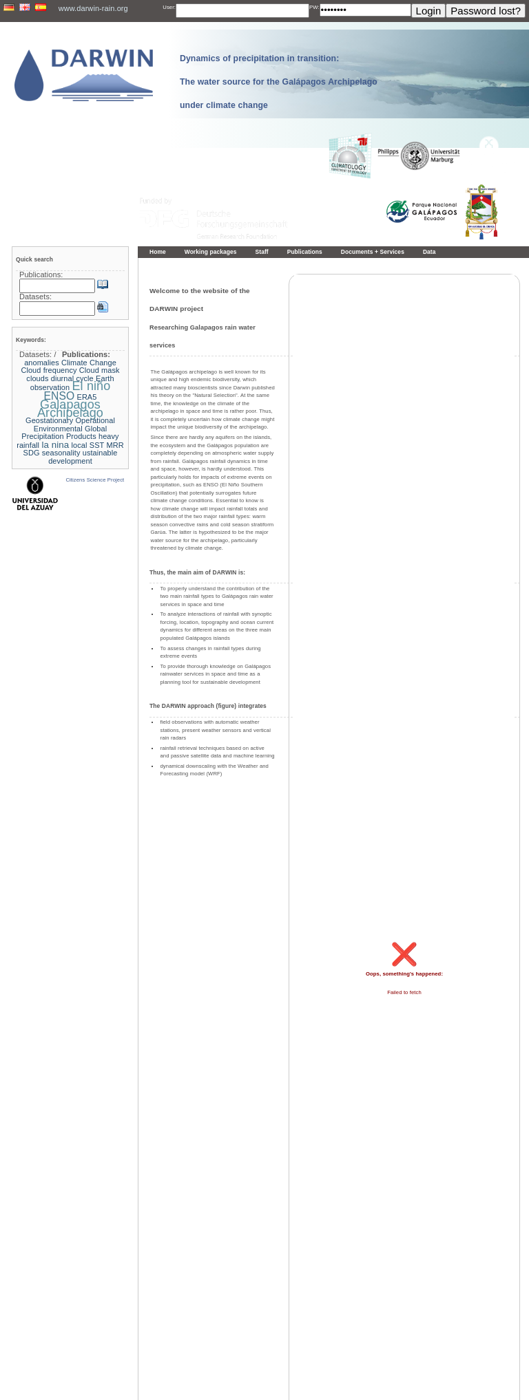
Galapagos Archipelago (70, 409)
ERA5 (87, 397)
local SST (88, 445)
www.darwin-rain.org (93, 8)
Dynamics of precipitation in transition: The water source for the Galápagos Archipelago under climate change (278, 82)
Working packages (211, 251)
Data (429, 251)
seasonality (61, 453)
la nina (55, 445)
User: (169, 7)
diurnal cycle (72, 378)
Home (157, 251)
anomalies (41, 362)
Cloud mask (99, 370)
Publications (304, 251)
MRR (115, 445)
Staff (262, 251)
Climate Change (88, 362)
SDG (31, 453)
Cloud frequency (48, 370)
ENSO (59, 396)
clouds (37, 378)
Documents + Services (372, 251)
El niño (91, 386)
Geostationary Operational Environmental (70, 424)
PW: (314, 7)
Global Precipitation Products (64, 432)
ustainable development (82, 457)
